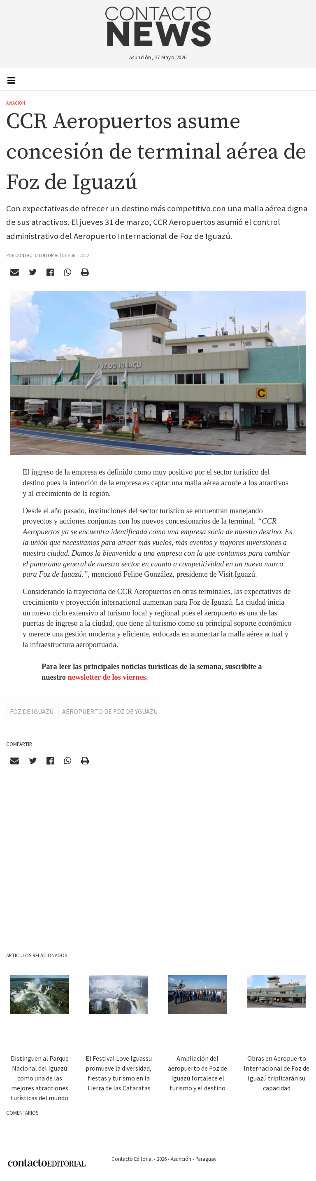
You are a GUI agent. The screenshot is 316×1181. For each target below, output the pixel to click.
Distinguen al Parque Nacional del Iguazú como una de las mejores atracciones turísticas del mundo (40, 1078)
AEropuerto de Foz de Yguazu (110, 711)
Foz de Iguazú (31, 711)
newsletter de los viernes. (108, 677)
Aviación (15, 103)
